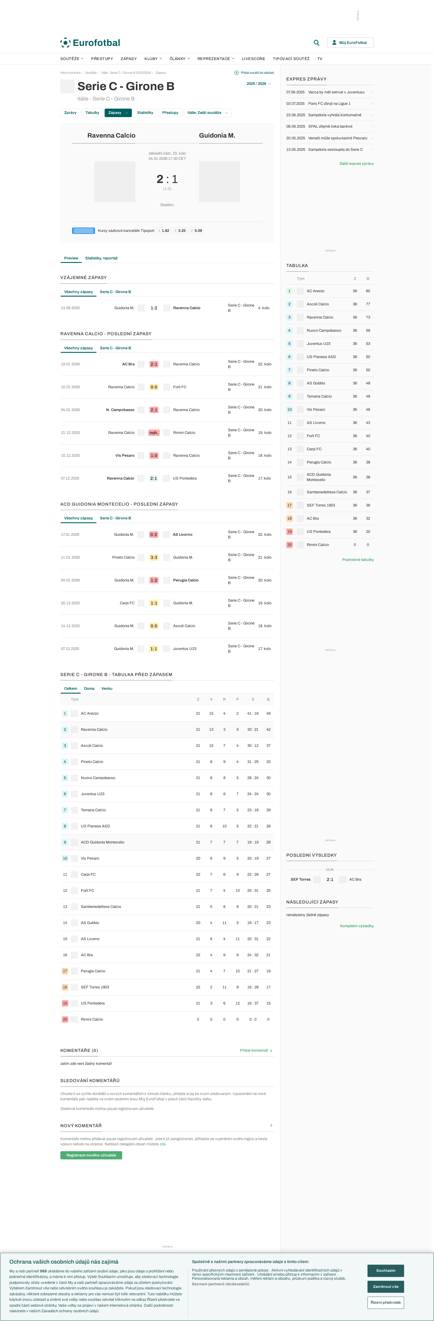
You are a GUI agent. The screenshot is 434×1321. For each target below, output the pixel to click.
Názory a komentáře (264, 1219)
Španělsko (304, 1238)
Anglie (301, 1213)
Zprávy (70, 113)
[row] (167, 305)
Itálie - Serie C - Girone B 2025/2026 (126, 72)
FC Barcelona (213, 1238)
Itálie (300, 1225)
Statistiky (145, 113)
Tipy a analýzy (260, 1250)
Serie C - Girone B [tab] (115, 292)
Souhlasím (385, 1271)
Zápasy (129, 59)
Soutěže (72, 59)
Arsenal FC (211, 1200)
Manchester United (216, 1213)
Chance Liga (118, 1231)
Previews (256, 1207)
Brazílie (302, 1250)
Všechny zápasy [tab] (78, 292)
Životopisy (257, 1231)
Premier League (121, 1200)
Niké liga (115, 1238)
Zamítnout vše (386, 1286)
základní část (160, 153)
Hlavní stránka (70, 72)
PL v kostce (164, 1207)
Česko (302, 1200)
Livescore (253, 59)
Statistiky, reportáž (101, 258)
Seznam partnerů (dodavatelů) (220, 1284)
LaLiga (114, 1207)
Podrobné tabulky (358, 560)
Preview (71, 258)
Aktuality (256, 1200)
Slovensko (304, 1207)
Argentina (304, 1244)
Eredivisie (116, 1250)
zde (163, 1057)
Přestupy (102, 59)
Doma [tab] (89, 601)
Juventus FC (212, 1225)
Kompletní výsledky (357, 926)
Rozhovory (258, 1244)
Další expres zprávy (357, 164)
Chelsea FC (211, 1207)
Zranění (161, 1231)
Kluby (153, 59)
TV (320, 59)
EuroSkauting (166, 1200)
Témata (161, 1194)
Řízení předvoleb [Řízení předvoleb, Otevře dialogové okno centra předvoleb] (386, 1303)
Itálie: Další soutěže (208, 113)
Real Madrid (211, 1244)
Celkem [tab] (70, 601)
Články (255, 1194)
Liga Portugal (119, 1244)
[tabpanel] (167, 305)
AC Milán (209, 1219)
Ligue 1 (115, 1225)
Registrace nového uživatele (91, 1068)
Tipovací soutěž (291, 59)
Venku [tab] (107, 601)
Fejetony (256, 1225)
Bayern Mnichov (215, 1231)
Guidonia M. (217, 135)
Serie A (115, 1213)
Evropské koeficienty (171, 1213)
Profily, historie (260, 1238)
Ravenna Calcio (111, 135)
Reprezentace (216, 59)
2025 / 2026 (259, 84)
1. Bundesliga (119, 1219)
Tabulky (92, 113)
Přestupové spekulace (172, 1225)
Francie (302, 1219)
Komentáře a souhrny (265, 1213)
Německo (304, 1231)
